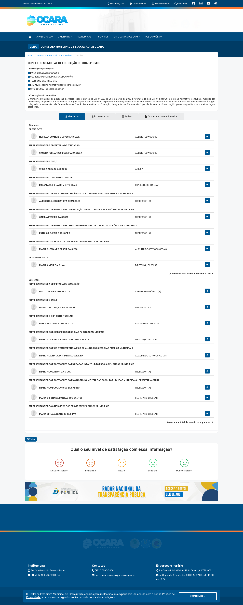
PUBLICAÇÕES (153, 36)
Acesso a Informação (47, 55)
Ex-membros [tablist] (99, 116)
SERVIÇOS (103, 36)
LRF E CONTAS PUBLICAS (127, 36)
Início (30, 55)
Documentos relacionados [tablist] (162, 116)
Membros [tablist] (70, 116)
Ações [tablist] (127, 116)
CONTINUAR (197, 596)
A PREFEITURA (44, 36)
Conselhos (66, 55)
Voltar (31, 439)
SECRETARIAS (85, 36)
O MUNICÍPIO (65, 36)
